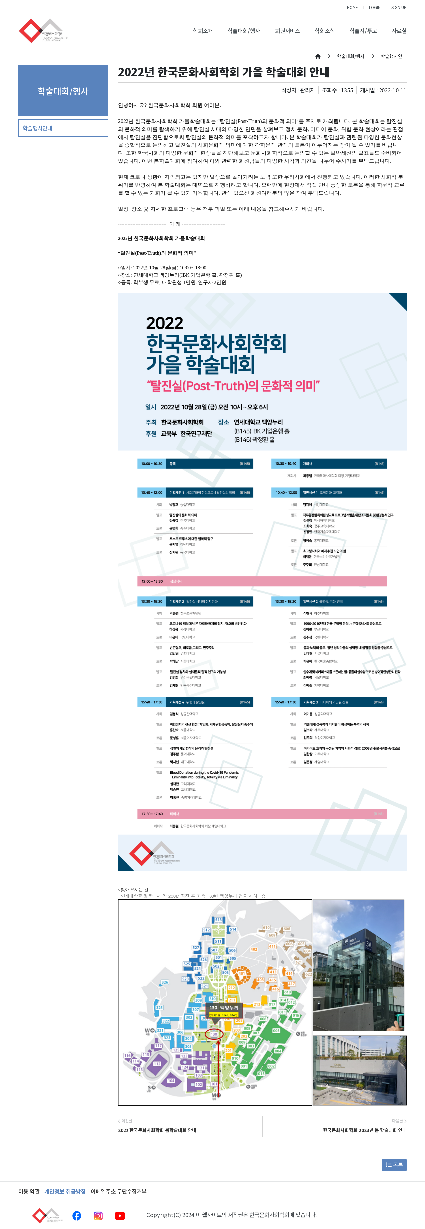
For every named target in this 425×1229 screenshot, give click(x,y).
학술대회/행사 (244, 31)
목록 (394, 1165)
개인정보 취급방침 (65, 1191)
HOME (352, 7)
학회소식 (325, 31)
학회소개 (203, 31)
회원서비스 (287, 31)
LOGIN (375, 7)
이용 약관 (29, 1191)
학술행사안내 (37, 128)
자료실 (399, 31)
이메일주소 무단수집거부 (119, 1191)
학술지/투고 (363, 31)
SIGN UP (399, 7)
